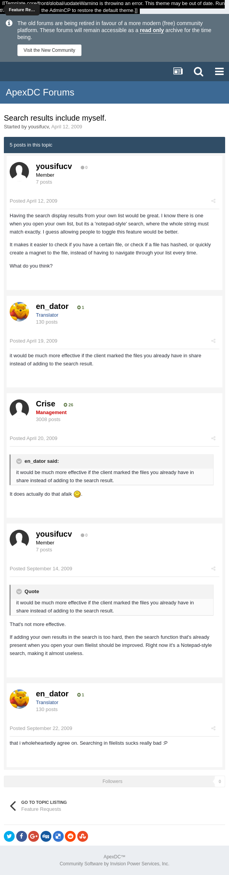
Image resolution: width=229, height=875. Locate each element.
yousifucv (38, 127)
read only (152, 30)
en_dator (52, 306)
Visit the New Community (49, 50)
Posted (34, 201)
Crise (45, 403)
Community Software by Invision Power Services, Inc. (114, 863)
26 (68, 405)
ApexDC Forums (40, 92)
